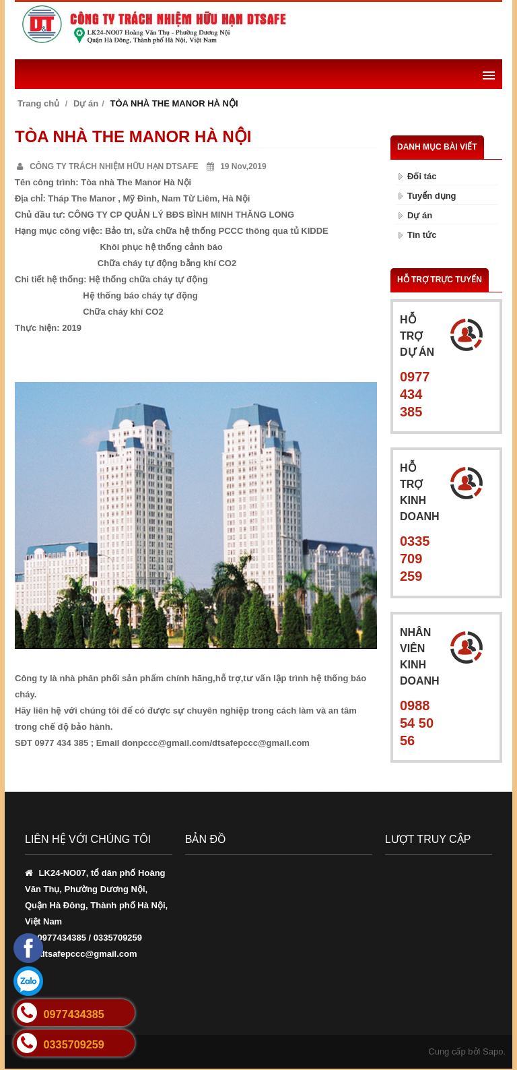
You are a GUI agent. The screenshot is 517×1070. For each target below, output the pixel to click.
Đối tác (421, 176)
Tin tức (421, 235)
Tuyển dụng (431, 196)
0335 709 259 (415, 559)
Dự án (85, 103)
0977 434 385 (415, 394)
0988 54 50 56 (417, 723)
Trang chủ (38, 103)
